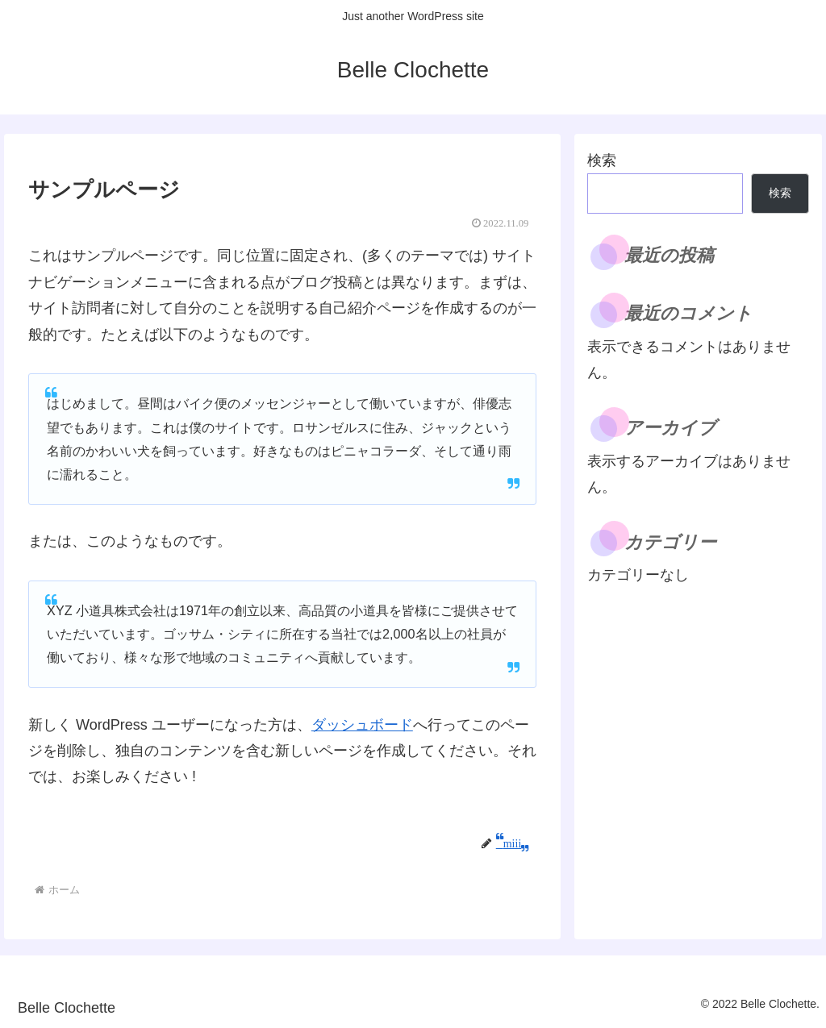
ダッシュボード (362, 725)
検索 (601, 160)
